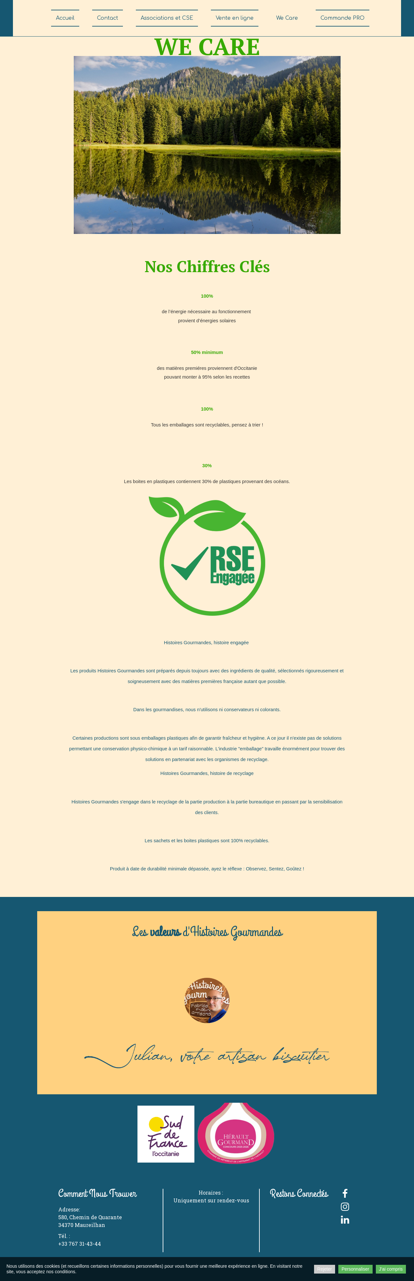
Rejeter (324, 1269)
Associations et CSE (167, 18)
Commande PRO (343, 18)
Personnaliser (355, 1269)
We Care (287, 18)
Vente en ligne (235, 18)
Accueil (65, 18)
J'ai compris (391, 1269)
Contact (107, 18)
